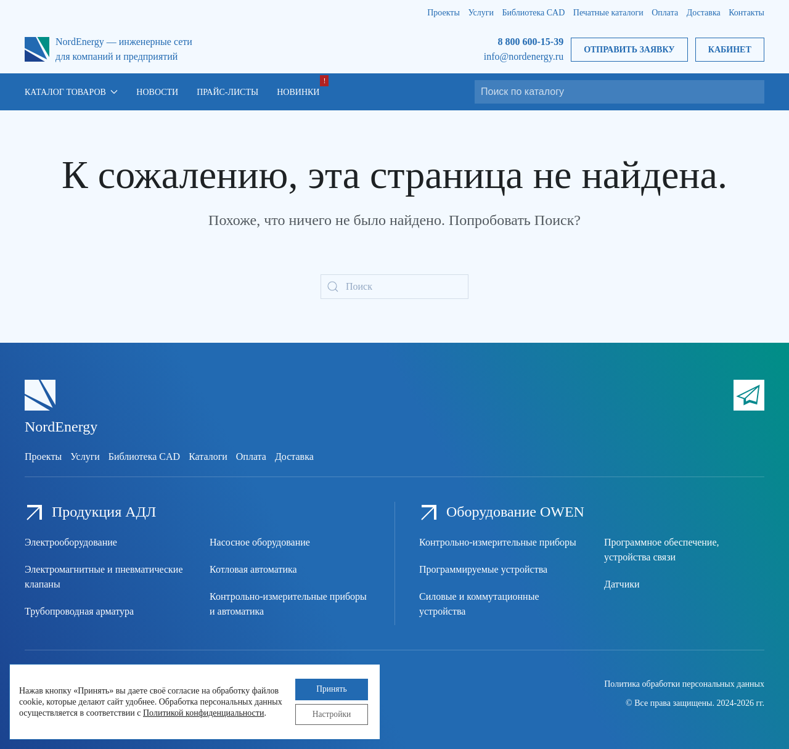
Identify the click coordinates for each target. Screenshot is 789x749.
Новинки (298, 92)
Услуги (481, 12)
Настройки (329, 713)
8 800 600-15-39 (530, 41)
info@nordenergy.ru (523, 56)
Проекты (443, 12)
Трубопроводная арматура (79, 611)
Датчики (622, 584)
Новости (157, 92)
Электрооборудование (71, 542)
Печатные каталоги (608, 12)
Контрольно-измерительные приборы (497, 542)
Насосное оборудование (260, 542)
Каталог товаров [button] (71, 92)
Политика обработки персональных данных (684, 684)
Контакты (746, 12)
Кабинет (729, 49)
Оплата (665, 12)
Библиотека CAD (533, 12)
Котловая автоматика (253, 569)
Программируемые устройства (483, 569)
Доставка (704, 12)
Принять (329, 687)
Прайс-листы (227, 92)
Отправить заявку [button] (629, 49)
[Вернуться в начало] (37, 49)
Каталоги (208, 456)
